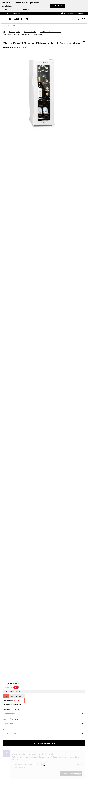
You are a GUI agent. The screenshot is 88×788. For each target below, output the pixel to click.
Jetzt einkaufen (57, 6)
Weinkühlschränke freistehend (50, 32)
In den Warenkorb (44, 743)
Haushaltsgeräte (14, 32)
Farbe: (5, 729)
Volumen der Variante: (12, 709)
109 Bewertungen (20, 47)
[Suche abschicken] (3, 25)
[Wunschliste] (78, 19)
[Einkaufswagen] (83, 19)
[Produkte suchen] (44, 25)
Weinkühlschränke (30, 32)
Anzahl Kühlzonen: (10, 719)
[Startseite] (6, 32)
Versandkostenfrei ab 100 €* (74, 13)
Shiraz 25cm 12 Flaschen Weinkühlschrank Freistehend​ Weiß (23, 34)
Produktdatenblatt (7, 687)
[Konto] (73, 19)
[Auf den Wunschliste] (83, 42)
